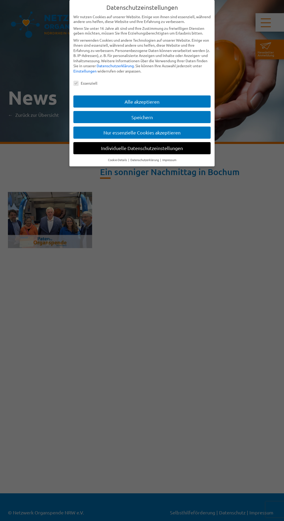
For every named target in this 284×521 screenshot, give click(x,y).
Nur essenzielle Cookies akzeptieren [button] (142, 132)
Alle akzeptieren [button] (142, 101)
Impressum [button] (169, 159)
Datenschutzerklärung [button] (145, 159)
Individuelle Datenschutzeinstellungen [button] (142, 148)
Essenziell (85, 82)
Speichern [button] (142, 116)
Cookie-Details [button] (118, 159)
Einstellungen (85, 70)
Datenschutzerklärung (115, 65)
